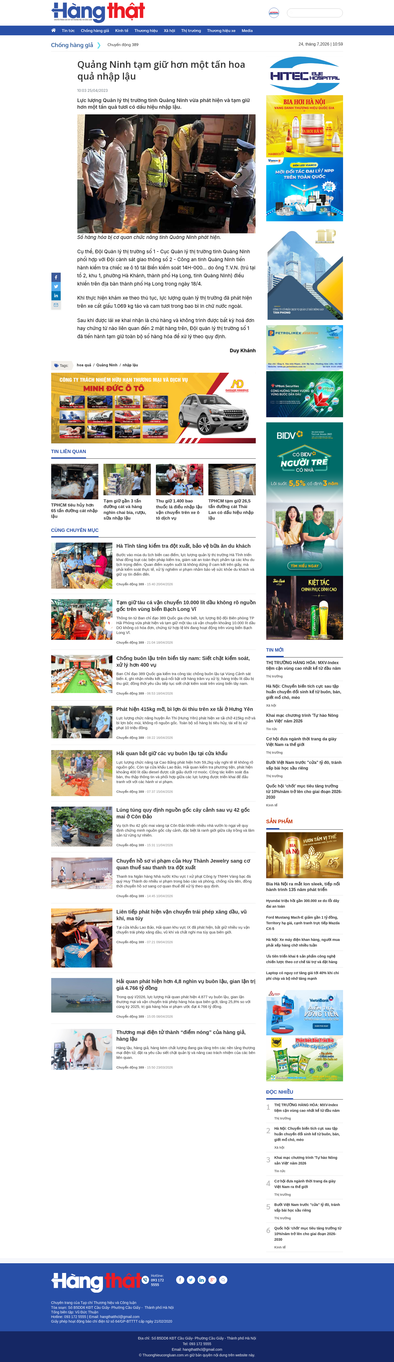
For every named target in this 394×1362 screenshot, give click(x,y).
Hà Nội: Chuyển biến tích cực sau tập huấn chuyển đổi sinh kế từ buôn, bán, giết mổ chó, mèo (303, 692)
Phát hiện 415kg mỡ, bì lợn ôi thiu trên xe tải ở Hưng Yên (184, 709)
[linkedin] (56, 295)
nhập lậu (130, 365)
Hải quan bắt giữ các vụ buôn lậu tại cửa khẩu (171, 753)
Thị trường (191, 30)
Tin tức (68, 30)
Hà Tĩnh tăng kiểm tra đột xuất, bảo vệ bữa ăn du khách (183, 546)
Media (247, 30)
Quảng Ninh (107, 365)
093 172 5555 (200, 1344)
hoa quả (84, 365)
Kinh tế (121, 30)
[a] (274, 13)
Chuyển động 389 (130, 585)
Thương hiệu (146, 30)
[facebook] (56, 277)
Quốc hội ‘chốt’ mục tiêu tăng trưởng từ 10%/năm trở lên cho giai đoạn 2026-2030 (304, 791)
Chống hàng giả (95, 30)
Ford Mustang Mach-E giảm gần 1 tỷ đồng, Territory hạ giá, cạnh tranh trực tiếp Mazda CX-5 (303, 923)
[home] (98, 13)
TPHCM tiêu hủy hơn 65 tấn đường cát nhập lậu (74, 511)
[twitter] (56, 286)
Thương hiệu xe (221, 30)
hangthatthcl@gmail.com (202, 1349)
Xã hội (169, 30)
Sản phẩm (279, 821)
